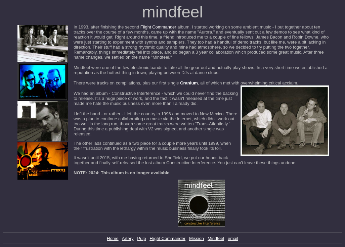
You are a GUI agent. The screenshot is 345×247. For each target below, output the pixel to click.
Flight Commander (158, 26)
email (233, 238)
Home (113, 238)
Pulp (141, 238)
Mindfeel (216, 238)
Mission (196, 238)
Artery (128, 238)
